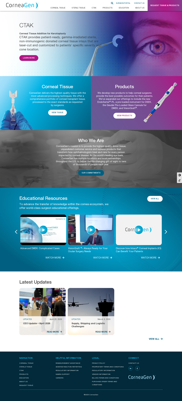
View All (155, 199)
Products (107, 8)
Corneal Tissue (26, 363)
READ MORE (54, 331)
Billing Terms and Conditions (105, 378)
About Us (139, 8)
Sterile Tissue (78, 8)
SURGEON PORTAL (123, 3)
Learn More (29, 58)
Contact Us (139, 3)
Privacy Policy (98, 363)
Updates (27, 319)
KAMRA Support (63, 374)
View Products (124, 116)
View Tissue (57, 113)
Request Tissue (26, 385)
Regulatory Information (67, 370)
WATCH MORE (55, 257)
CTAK (94, 8)
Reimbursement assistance (68, 363)
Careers (59, 378)
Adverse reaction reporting (69, 367)
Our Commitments (91, 173)
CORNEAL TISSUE (57, 8)
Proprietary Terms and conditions (108, 367)
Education (124, 8)
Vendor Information (101, 374)
